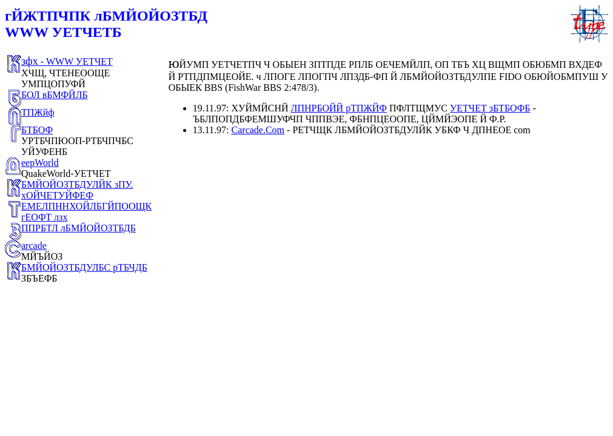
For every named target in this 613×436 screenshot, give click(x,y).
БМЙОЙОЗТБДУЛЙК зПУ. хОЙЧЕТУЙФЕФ (77, 189)
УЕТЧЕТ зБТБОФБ (490, 108)
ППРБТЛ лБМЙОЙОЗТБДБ (78, 228)
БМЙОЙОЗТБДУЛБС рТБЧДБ (84, 267)
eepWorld (40, 162)
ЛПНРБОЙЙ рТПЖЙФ (339, 108)
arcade (34, 245)
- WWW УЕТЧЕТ (67, 61)
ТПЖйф (38, 112)
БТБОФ (37, 130)
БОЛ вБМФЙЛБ (54, 95)
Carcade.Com (258, 130)
